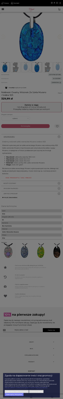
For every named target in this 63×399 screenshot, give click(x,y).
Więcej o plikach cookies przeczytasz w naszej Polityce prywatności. (26, 387)
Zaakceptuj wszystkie (14, 394)
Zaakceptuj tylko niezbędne (17, 391)
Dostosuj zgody (36, 391)
